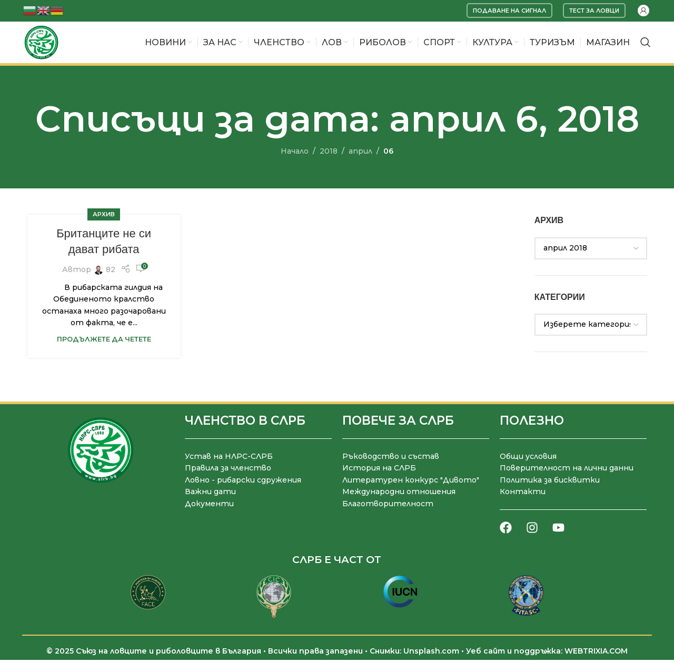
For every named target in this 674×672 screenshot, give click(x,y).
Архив (104, 228)
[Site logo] (48, 49)
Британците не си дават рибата (103, 255)
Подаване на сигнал (509, 10)
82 (110, 283)
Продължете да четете (104, 353)
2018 (329, 165)
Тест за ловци (594, 10)
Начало (295, 165)
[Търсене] (645, 49)
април (360, 165)
